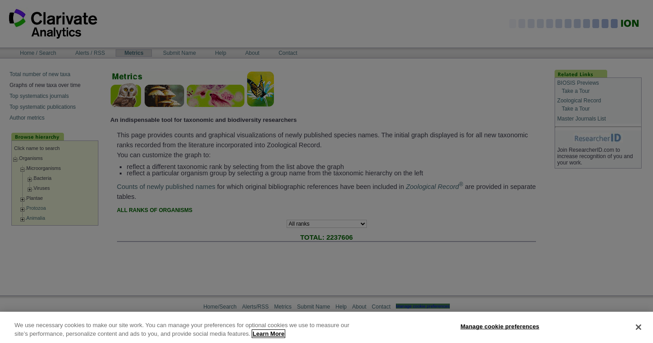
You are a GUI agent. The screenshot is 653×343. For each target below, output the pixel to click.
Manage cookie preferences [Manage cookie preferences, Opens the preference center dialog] (499, 326)
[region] (326, 327)
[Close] (638, 327)
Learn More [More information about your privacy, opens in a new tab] (268, 333)
